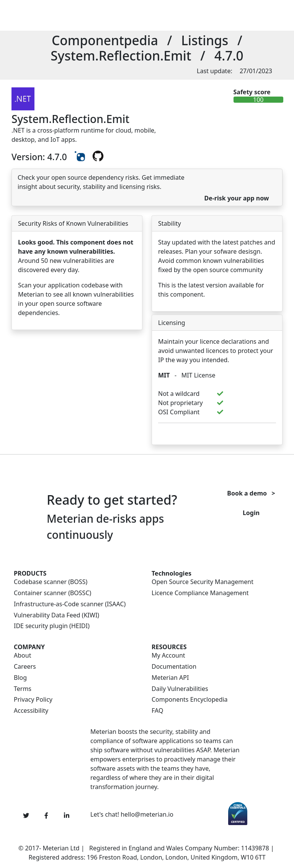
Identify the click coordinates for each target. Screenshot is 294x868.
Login (251, 513)
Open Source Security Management (202, 582)
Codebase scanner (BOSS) (50, 582)
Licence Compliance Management (200, 593)
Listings (204, 40)
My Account (168, 655)
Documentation (174, 667)
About (22, 655)
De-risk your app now (236, 198)
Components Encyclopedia (190, 700)
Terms (22, 689)
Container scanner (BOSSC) (52, 593)
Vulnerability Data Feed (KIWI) (56, 615)
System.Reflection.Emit (121, 55)
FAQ (157, 711)
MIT (164, 375)
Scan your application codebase (63, 285)
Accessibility (31, 711)
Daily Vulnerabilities (180, 689)
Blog (20, 678)
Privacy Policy (33, 700)
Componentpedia (105, 40)
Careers (25, 667)
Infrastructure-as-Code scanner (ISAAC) (70, 604)
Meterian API (170, 678)
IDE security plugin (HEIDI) (52, 626)
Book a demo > (251, 493)
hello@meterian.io (147, 814)
